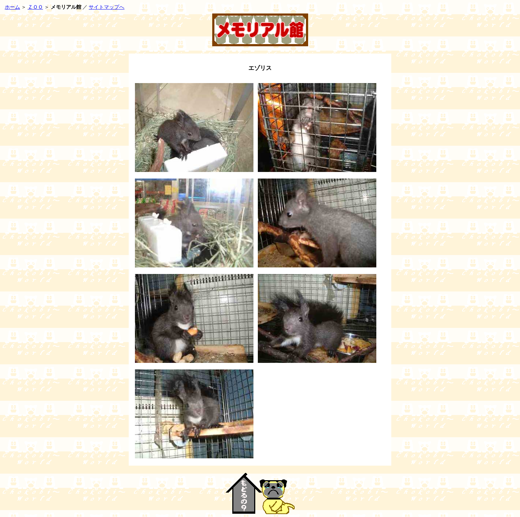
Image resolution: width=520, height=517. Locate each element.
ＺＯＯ (35, 7)
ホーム (12, 7)
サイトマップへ (106, 7)
